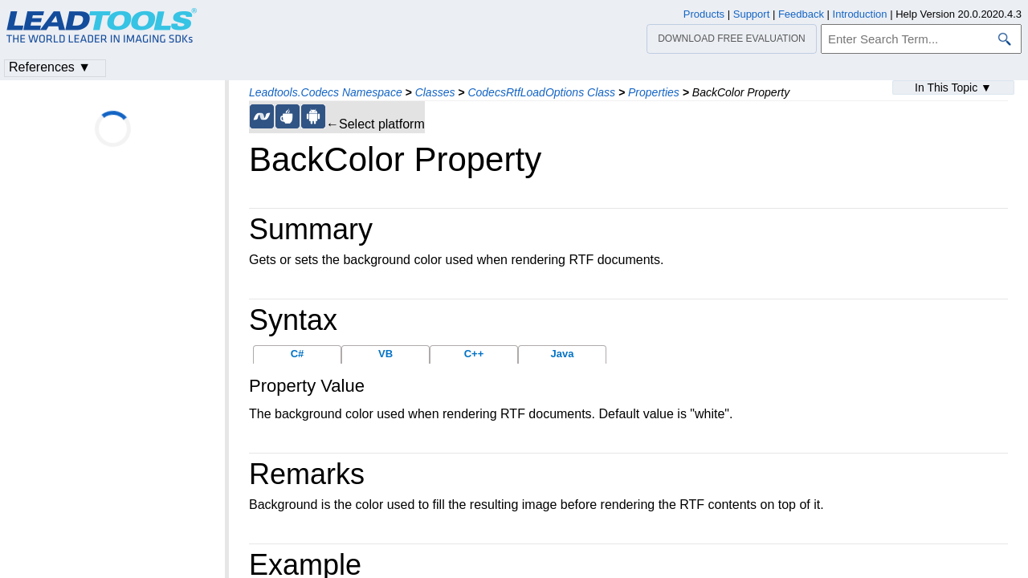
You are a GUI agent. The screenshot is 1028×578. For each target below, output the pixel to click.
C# (297, 354)
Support (751, 14)
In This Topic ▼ (953, 87)
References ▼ (50, 67)
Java (562, 354)
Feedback (801, 14)
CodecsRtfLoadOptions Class (541, 92)
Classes (435, 92)
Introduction (860, 14)
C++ (474, 354)
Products (703, 14)
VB (385, 354)
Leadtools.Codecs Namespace (325, 92)
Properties (653, 92)
